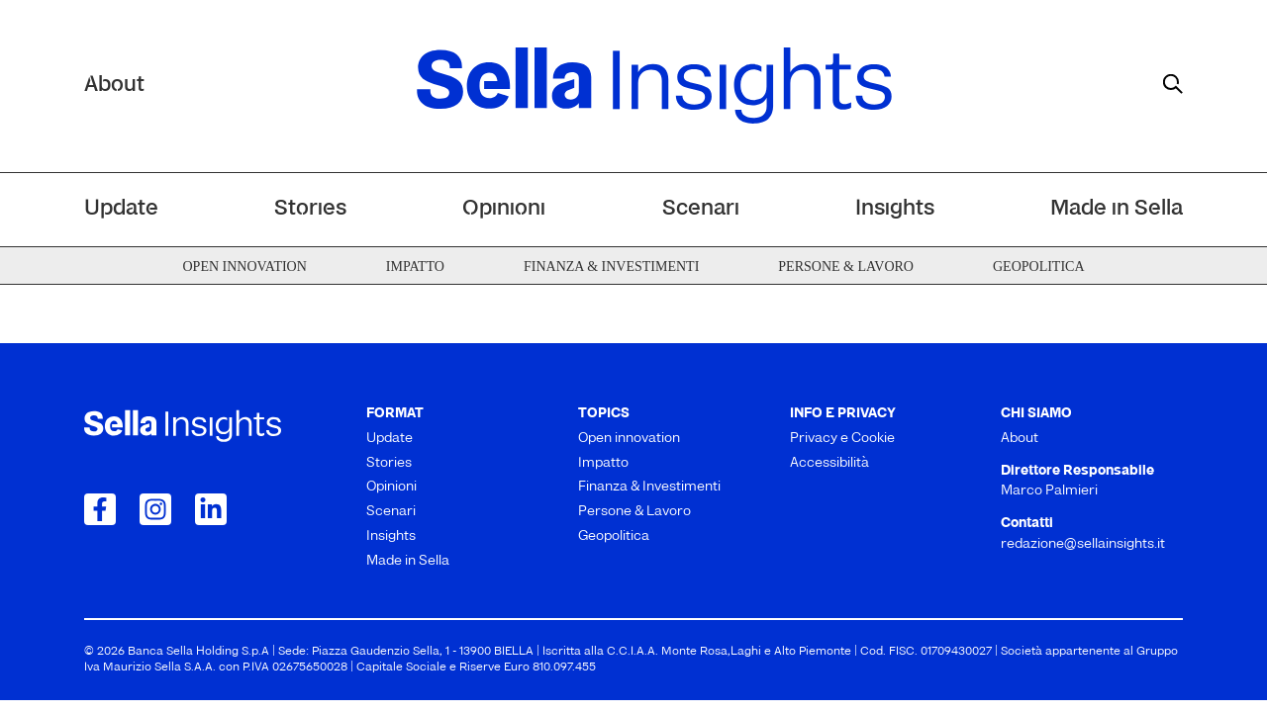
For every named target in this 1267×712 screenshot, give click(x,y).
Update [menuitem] (121, 209)
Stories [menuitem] (310, 209)
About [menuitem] (1019, 438)
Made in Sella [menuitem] (1116, 209)
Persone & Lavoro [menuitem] (846, 266)
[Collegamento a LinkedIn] (211, 509)
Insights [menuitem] (894, 209)
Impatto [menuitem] (415, 266)
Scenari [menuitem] (700, 209)
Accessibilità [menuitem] (829, 463)
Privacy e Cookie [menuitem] (842, 438)
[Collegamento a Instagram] (155, 509)
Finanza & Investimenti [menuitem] (611, 266)
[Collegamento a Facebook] (100, 509)
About (114, 85)
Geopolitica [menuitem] (1039, 266)
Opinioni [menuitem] (503, 209)
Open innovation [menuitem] (244, 266)
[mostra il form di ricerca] (1173, 84)
